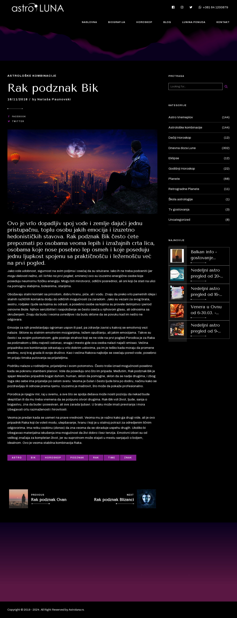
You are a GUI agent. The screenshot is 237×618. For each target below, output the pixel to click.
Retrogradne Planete (183, 189)
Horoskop (144, 22)
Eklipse (173, 158)
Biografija (116, 22)
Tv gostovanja (178, 209)
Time (111, 458)
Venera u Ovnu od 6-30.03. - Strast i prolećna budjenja (207, 310)
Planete (174, 179)
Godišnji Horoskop (181, 168)
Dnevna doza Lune (182, 148)
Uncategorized (179, 219)
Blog (167, 22)
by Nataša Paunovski (51, 99)
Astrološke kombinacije (31, 75)
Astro (17, 458)
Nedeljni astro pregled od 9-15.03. (205, 328)
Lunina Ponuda (193, 22)
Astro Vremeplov (180, 117)
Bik (33, 458)
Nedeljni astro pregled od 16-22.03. (205, 292)
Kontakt (223, 22)
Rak (96, 458)
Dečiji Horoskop (179, 137)
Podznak (77, 458)
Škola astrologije (180, 199)
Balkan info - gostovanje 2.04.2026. (204, 255)
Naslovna (89, 22)
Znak (128, 458)
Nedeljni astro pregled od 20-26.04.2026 (205, 273)
